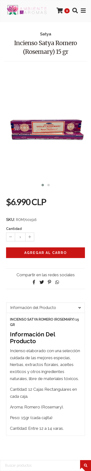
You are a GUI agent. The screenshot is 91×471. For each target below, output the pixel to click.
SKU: (10, 219)
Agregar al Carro (45, 253)
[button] (43, 184)
